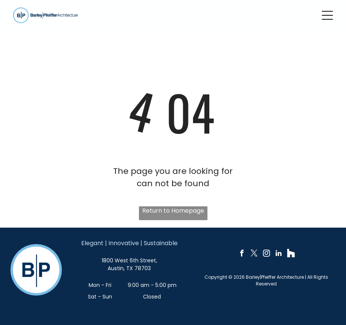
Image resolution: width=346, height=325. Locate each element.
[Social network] (291, 254)
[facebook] (242, 254)
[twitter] (254, 254)
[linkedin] (278, 254)
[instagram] (266, 254)
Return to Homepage (173, 210)
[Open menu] (327, 15)
